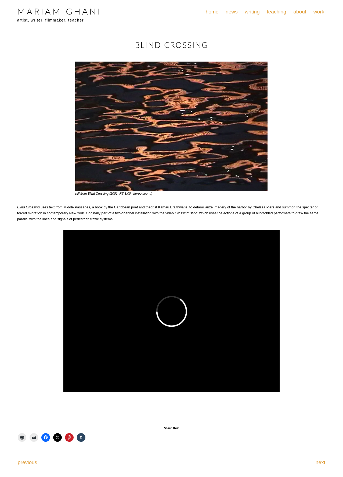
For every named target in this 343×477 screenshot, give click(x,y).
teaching (276, 12)
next (320, 462)
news (232, 12)
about (299, 12)
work (318, 12)
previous (27, 462)
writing (252, 12)
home (212, 12)
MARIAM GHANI (59, 11)
